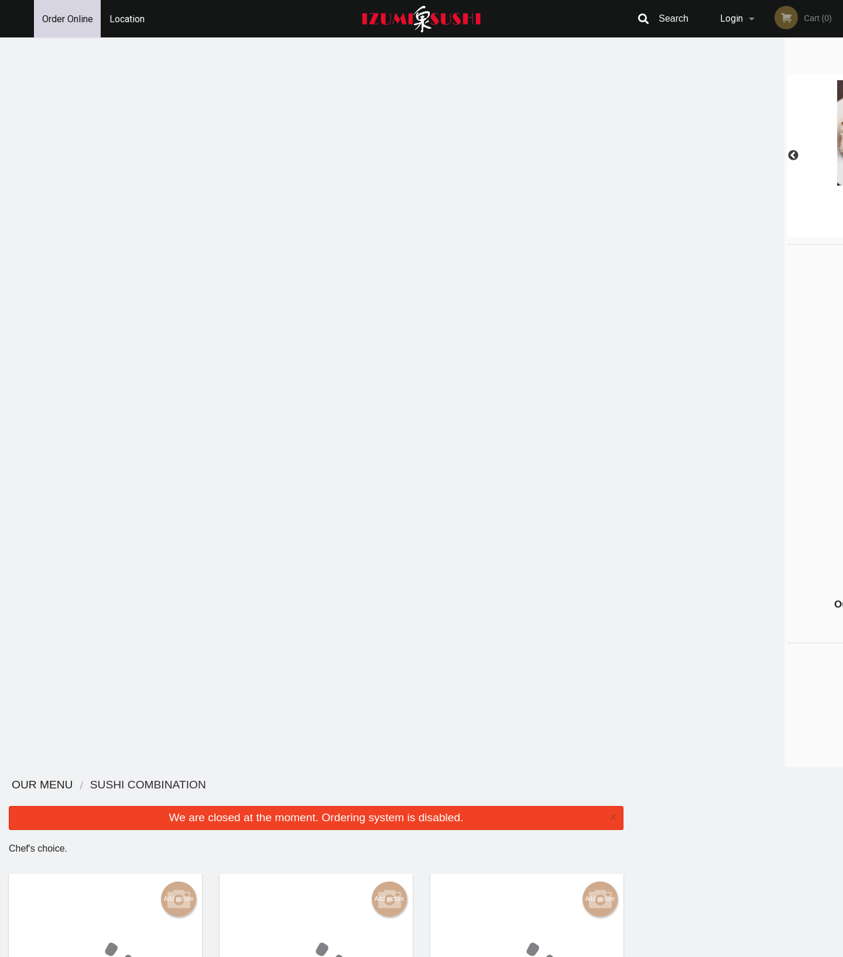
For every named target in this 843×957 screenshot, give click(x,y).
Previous (641, 156)
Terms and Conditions (515, 815)
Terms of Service (441, 949)
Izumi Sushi (166, 785)
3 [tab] (729, 231)
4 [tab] (746, 231)
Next (834, 156)
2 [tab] (711, 231)
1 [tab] (694, 231)
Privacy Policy (502, 829)
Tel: (612, 829)
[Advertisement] (708, 420)
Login (731, 18)
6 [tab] (781, 231)
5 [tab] (764, 231)
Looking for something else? (316, 480)
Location (127, 18)
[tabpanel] (737, 155)
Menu (391, 800)
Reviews (493, 800)
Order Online (67, 18)
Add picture (179, 169)
